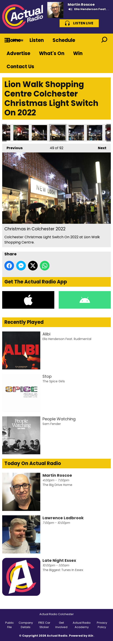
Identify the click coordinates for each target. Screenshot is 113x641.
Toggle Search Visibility (104, 40)
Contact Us (20, 66)
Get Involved (61, 625)
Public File (9, 625)
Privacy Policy (102, 625)
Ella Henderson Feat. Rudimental (66, 339)
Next (100, 147)
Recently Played (24, 322)
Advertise (18, 53)
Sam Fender (51, 424)
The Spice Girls (53, 381)
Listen (37, 40)
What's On (51, 53)
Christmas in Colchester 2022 (21, 132)
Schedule (64, 40)
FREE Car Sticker (44, 625)
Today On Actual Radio (32, 463)
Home (14, 40)
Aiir (90, 636)
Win (78, 53)
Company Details (26, 625)
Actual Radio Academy (82, 625)
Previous (12, 147)
